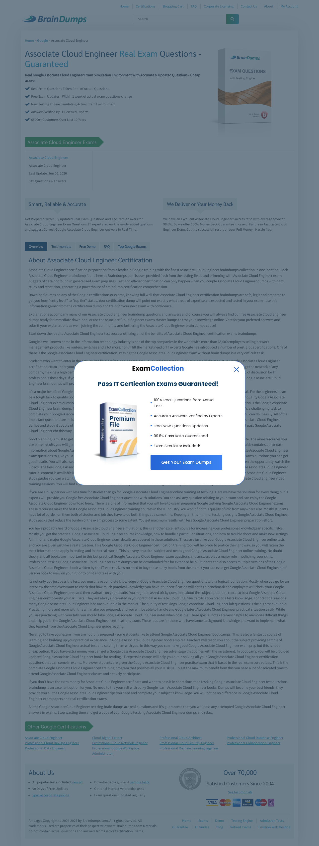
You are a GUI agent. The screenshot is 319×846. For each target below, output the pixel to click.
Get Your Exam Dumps (186, 462)
